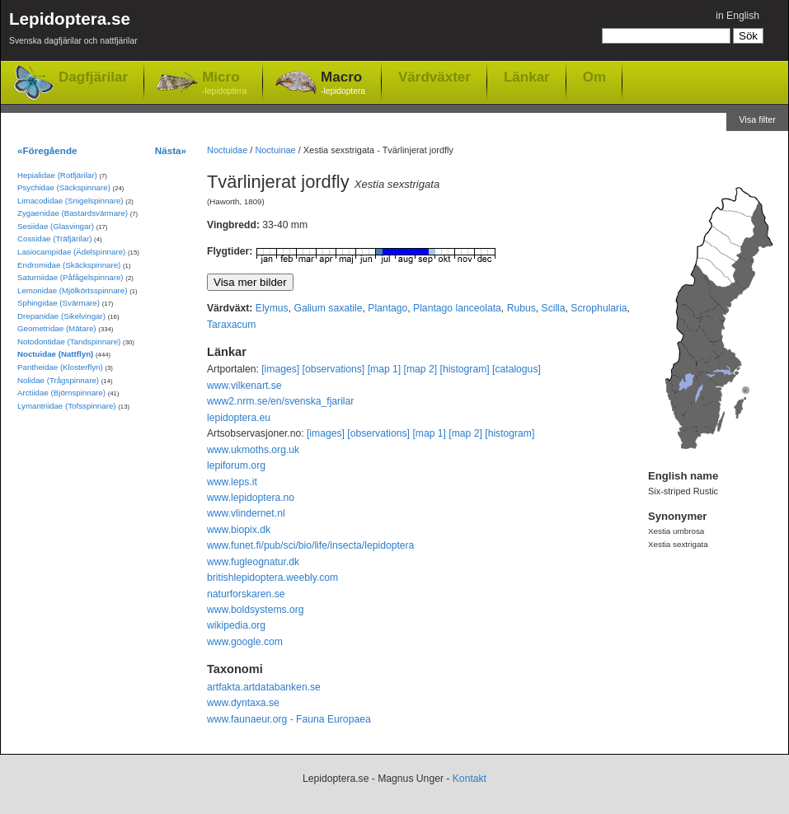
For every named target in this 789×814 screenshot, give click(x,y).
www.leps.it (232, 482)
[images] (280, 369)
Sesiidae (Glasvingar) (55, 226)
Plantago (387, 308)
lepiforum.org (236, 465)
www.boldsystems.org (255, 609)
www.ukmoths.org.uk (253, 450)
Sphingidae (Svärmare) (58, 302)
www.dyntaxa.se (243, 703)
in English (737, 15)
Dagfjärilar (93, 77)
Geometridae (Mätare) (56, 328)
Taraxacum (231, 324)
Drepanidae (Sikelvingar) (61, 315)
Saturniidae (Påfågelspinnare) (70, 277)
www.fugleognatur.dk (253, 562)
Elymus (272, 308)
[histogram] (465, 369)
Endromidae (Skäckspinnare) (68, 264)
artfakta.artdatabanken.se (264, 687)
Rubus (521, 308)
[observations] (334, 369)
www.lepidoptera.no (250, 497)
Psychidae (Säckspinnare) (63, 187)
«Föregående (47, 150)
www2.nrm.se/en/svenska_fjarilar (280, 401)
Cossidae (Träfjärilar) (54, 238)
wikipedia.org (236, 625)
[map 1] (385, 369)
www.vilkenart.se (244, 385)
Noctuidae (227, 150)
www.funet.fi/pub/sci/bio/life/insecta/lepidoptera (310, 545)
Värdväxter (434, 76)
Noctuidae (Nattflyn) (55, 353)
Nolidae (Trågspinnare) (58, 380)
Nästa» (170, 150)
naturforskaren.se (246, 594)
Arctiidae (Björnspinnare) (61, 392)
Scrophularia (599, 308)
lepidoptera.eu (238, 417)
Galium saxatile (328, 308)
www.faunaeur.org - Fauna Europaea (289, 719)
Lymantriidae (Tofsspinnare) (66, 405)
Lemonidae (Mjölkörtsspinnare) (72, 290)
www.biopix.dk (238, 530)
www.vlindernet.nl (246, 513)
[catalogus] (516, 369)
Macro (343, 83)
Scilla (554, 308)
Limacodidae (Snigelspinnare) (70, 200)
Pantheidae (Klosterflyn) (60, 367)
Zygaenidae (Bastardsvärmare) (72, 213)
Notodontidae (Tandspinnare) (68, 341)
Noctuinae (275, 150)
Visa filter (757, 119)
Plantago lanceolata (457, 308)
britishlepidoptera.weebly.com (272, 577)
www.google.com (245, 642)
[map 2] (421, 369)
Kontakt (469, 778)
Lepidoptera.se (73, 31)
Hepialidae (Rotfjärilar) (57, 175)
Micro (224, 83)
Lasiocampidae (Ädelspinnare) (71, 251)
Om (594, 76)
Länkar (527, 76)
